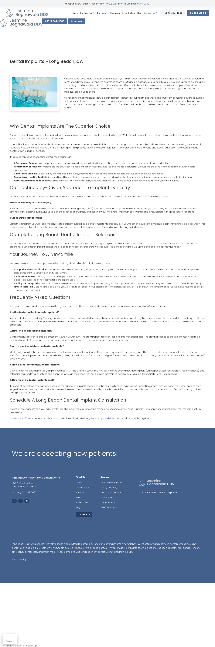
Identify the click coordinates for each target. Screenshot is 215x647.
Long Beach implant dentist (178, 85)
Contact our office (20, 419)
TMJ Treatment (109, 507)
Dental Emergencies (111, 482)
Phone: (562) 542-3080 (24, 492)
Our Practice (87, 12)
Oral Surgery (107, 497)
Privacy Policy (19, 559)
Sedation (115, 12)
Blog (139, 12)
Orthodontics (108, 502)
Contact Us (151, 12)
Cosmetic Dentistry (111, 492)
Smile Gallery (128, 12)
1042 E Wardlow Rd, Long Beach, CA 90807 (128, 3)
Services (102, 12)
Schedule (76, 21)
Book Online (198, 12)
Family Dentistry (109, 487)
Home (75, 12)
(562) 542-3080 (173, 13)
